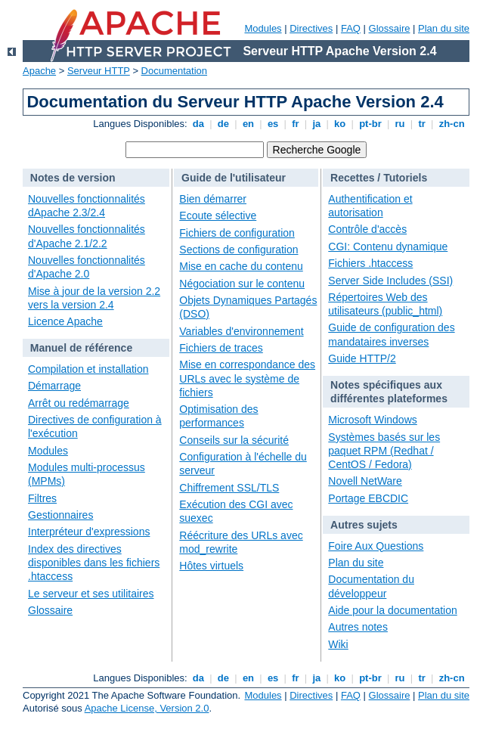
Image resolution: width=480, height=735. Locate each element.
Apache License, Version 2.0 (147, 708)
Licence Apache (65, 321)
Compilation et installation (88, 369)
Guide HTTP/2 (361, 358)
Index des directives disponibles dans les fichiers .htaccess (93, 562)
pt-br (371, 123)
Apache (39, 70)
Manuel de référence (81, 348)
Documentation (174, 70)
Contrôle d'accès (367, 229)
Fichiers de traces (220, 348)
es (273, 123)
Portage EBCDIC (368, 498)
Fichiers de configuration (237, 233)
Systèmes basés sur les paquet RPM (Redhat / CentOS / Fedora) (384, 450)
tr (422, 123)
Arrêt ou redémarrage (78, 403)
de (223, 123)
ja (317, 123)
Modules (262, 28)
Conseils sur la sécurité (234, 440)
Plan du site (443, 28)
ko (340, 123)
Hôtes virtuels (211, 566)
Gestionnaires (60, 515)
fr (296, 123)
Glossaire (389, 28)
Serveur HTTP (98, 70)
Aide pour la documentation (392, 610)
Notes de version (73, 178)
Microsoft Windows (372, 420)
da (198, 123)
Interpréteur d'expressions (89, 532)
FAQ (351, 28)
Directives (311, 28)
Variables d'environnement (241, 331)
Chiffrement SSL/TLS (229, 488)
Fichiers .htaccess (370, 263)
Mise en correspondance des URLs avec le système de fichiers (247, 378)
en (248, 123)
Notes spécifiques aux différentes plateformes (388, 392)
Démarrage (54, 386)
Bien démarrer (212, 199)
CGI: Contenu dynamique (387, 246)
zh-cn (451, 123)
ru (399, 123)
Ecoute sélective (217, 215)
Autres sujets (364, 525)
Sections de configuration (238, 249)
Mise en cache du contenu (240, 266)
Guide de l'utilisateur (233, 178)
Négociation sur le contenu (242, 284)
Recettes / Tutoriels (378, 178)
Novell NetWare (365, 481)
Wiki (338, 644)
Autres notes (358, 627)
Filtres (42, 498)
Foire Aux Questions (375, 546)
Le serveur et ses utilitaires (91, 594)
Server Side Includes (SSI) (390, 280)
